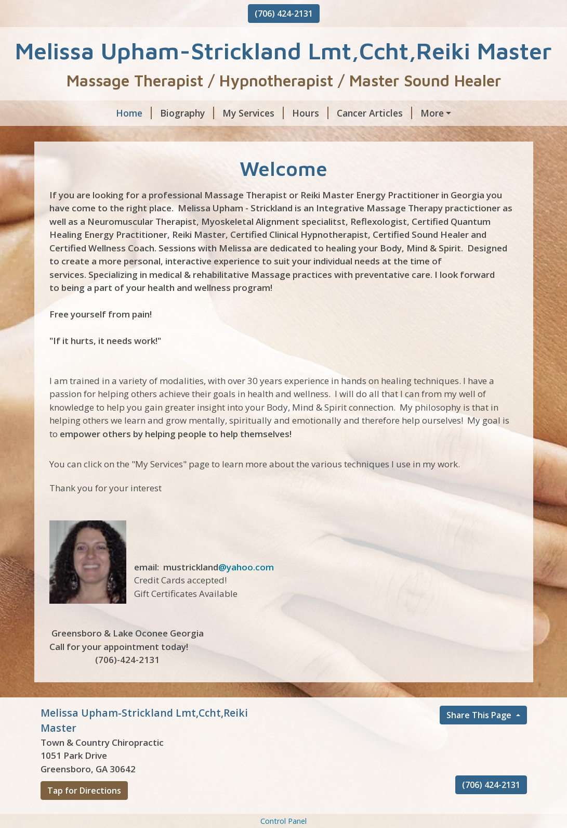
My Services (186, 113)
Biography (120, 113)
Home (67, 113)
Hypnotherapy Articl (98, 135)
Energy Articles (391, 113)
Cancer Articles (307, 113)
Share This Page (479, 759)
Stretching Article (299, 135)
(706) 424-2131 (284, 13)
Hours (243, 113)
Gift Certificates (391, 135)
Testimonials (77, 157)
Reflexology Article (201, 135)
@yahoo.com (246, 611)
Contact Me (470, 135)
